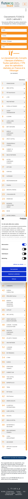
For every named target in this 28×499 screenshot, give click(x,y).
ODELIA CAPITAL (11, 420)
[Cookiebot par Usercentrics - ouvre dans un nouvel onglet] (20, 219)
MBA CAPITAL (10, 88)
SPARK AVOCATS (11, 401)
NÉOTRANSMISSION (12, 181)
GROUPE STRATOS (11, 190)
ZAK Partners (10, 396)
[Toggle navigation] (25, 4)
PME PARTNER (10, 102)
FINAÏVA (9, 185)
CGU (24, 491)
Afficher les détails (18, 264)
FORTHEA (9, 171)
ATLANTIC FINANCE (12, 338)
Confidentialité (9, 494)
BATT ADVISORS (11, 127)
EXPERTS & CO (10, 383)
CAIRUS (9, 362)
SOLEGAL (9, 416)
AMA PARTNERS (11, 343)
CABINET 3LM (10, 372)
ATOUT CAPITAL (11, 139)
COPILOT (9, 310)
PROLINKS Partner (11, 296)
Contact (18, 491)
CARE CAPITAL (10, 411)
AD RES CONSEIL (11, 215)
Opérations (22, 80)
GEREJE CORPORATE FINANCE (10, 133)
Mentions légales (10, 493)
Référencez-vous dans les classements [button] (14, 458)
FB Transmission (11, 92)
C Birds (8, 357)
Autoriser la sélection (14, 274)
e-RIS (8, 97)
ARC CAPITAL (10, 314)
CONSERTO (9, 286)
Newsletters (18, 494)
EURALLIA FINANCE (12, 106)
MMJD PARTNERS (11, 155)
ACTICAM (9, 167)
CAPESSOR (9, 176)
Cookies (19, 493)
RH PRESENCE (10, 353)
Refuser (14, 279)
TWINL (8, 387)
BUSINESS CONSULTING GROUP (10, 205)
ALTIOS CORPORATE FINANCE (10, 161)
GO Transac (9, 392)
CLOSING (9, 116)
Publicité (25, 9)
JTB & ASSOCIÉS (11, 194)
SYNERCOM (10, 199)
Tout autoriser (14, 269)
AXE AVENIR (10, 442)
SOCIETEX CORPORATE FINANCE (10, 332)
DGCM (8, 211)
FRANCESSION (10, 83)
